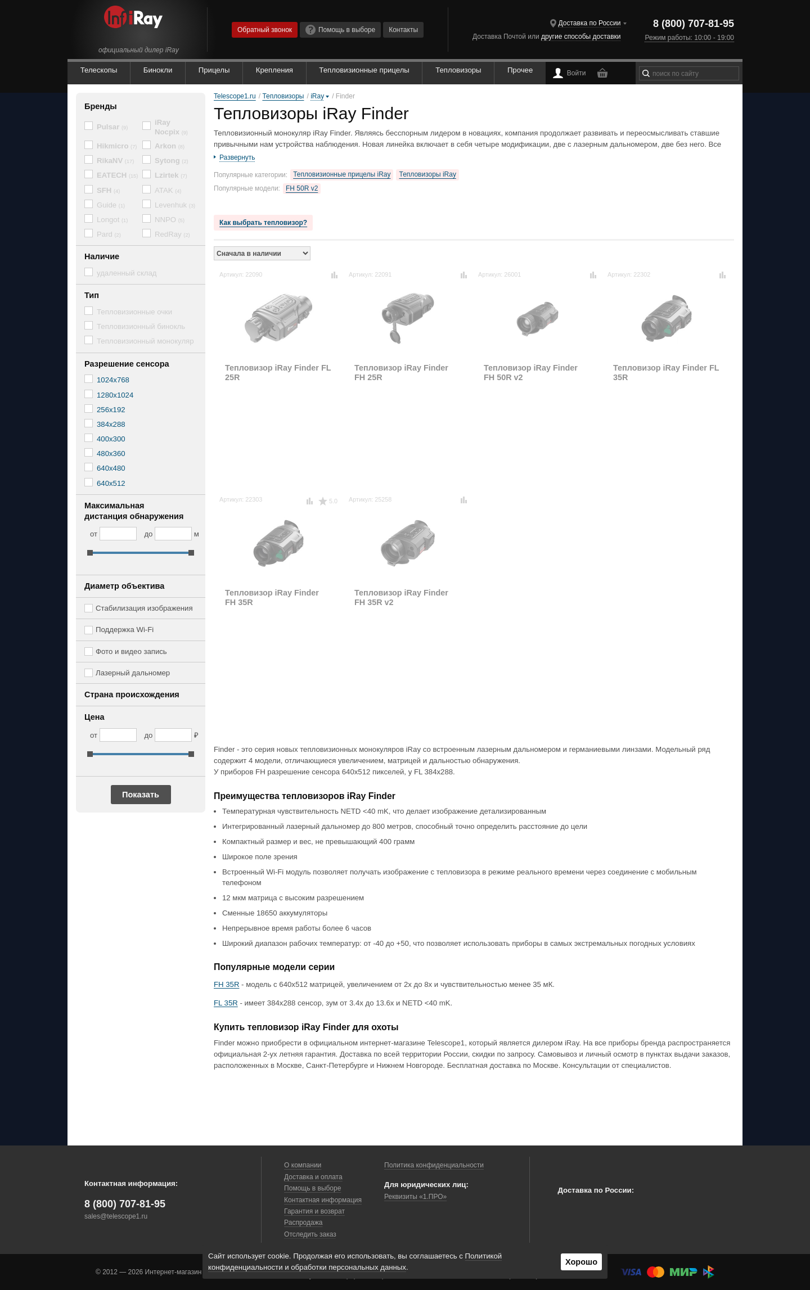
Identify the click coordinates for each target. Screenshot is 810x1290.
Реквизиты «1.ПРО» (415, 1197)
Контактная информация (323, 1200)
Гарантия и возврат (314, 1211)
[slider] (90, 553)
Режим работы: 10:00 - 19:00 (689, 38)
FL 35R (226, 1003)
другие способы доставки (580, 36)
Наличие (101, 256)
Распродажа (303, 1222)
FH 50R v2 (302, 188)
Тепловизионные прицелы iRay (341, 174)
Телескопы (99, 70)
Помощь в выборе (340, 30)
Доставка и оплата (313, 1177)
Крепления (274, 70)
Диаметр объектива (124, 585)
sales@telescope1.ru (115, 1216)
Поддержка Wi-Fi (125, 629)
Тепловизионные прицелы (364, 70)
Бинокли (158, 70)
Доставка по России (590, 23)
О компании (302, 1165)
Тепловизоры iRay (427, 174)
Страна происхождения (131, 694)
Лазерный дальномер (133, 673)
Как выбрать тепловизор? (263, 223)
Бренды (100, 106)
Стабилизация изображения (144, 608)
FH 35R (226, 984)
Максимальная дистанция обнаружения (133, 511)
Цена (94, 716)
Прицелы (214, 70)
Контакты (403, 30)
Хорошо (581, 1261)
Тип (91, 295)
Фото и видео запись (131, 651)
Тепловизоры (458, 70)
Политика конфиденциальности (434, 1165)
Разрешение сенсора (126, 363)
